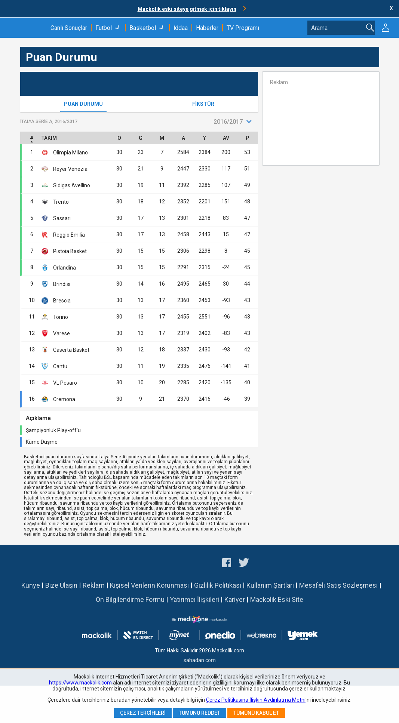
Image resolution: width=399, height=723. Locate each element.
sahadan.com (200, 660)
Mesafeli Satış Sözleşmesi (338, 585)
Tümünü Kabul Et (256, 713)
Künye (30, 585)
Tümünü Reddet (199, 713)
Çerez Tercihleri (143, 713)
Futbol (103, 27)
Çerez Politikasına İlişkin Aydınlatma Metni (256, 700)
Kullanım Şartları (270, 585)
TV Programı (243, 27)
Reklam (94, 585)
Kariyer (234, 599)
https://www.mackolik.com (80, 683)
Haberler (207, 27)
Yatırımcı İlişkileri (194, 599)
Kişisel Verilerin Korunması (149, 585)
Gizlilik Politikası (217, 585)
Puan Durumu (83, 104)
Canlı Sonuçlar (68, 27)
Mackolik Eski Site (276, 599)
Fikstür (203, 104)
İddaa (181, 27)
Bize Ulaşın (61, 585)
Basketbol (142, 27)
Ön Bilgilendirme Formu (130, 599)
